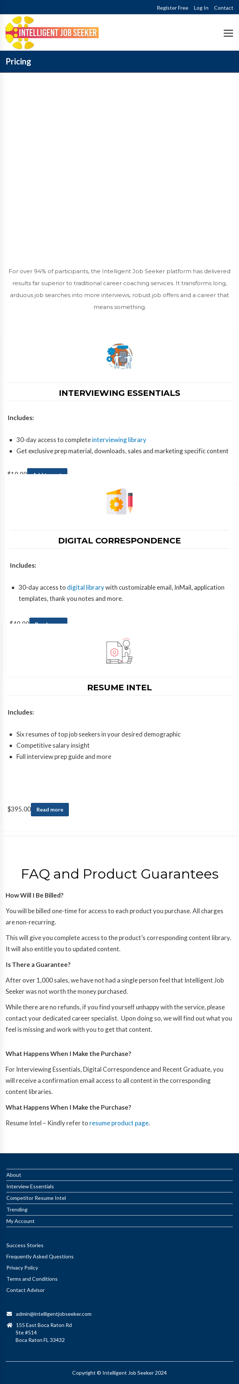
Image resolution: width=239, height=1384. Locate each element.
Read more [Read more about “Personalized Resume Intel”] (49, 809)
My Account (20, 1221)
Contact (223, 7)
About (13, 1175)
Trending (17, 1209)
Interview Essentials (30, 1186)
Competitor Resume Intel (36, 1198)
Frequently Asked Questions (40, 1256)
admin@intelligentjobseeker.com (54, 1314)
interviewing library (119, 440)
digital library (85, 587)
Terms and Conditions (32, 1279)
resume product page (118, 1123)
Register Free (172, 7)
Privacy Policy (22, 1267)
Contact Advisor (25, 1290)
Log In (201, 7)
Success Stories (25, 1245)
